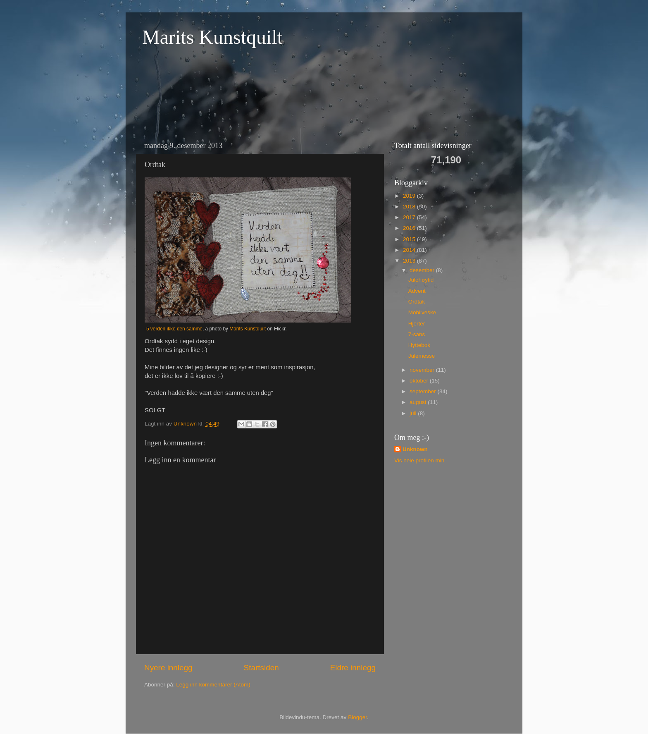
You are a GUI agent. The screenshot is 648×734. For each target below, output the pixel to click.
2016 (410, 228)
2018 (410, 206)
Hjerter (416, 323)
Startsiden (261, 667)
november (423, 370)
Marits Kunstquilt (212, 37)
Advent (417, 291)
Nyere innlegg (168, 667)
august (419, 402)
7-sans (416, 334)
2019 (410, 196)
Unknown (415, 449)
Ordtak (416, 302)
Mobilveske (422, 312)
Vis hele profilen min (419, 460)
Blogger (357, 717)
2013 (410, 261)
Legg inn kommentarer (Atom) (213, 684)
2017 (410, 217)
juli (414, 413)
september (424, 391)
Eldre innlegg (353, 667)
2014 (410, 250)
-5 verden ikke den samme (173, 329)
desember (423, 270)
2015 (410, 239)
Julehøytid (421, 280)
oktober (420, 381)
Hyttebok (419, 345)
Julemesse (421, 356)
